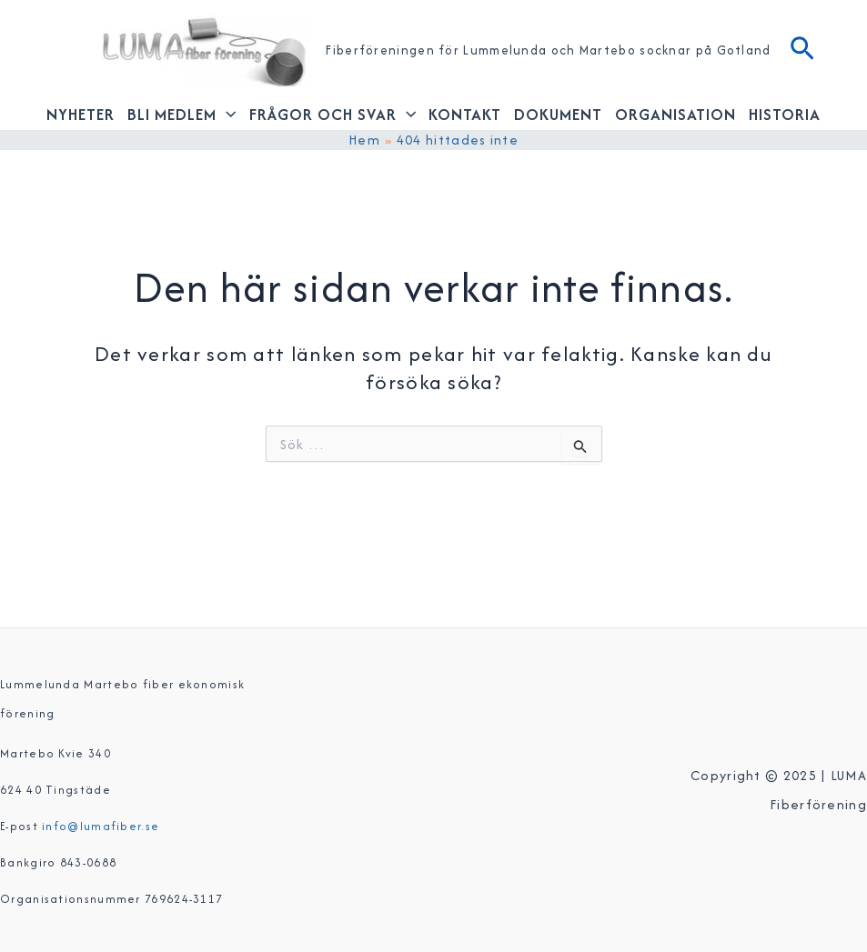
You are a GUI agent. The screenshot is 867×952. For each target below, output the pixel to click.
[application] (227, 114)
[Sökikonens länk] (802, 51)
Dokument (558, 114)
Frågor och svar (333, 114)
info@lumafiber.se (100, 826)
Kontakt (464, 114)
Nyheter (80, 114)
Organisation (675, 114)
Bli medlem (182, 114)
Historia (785, 114)
